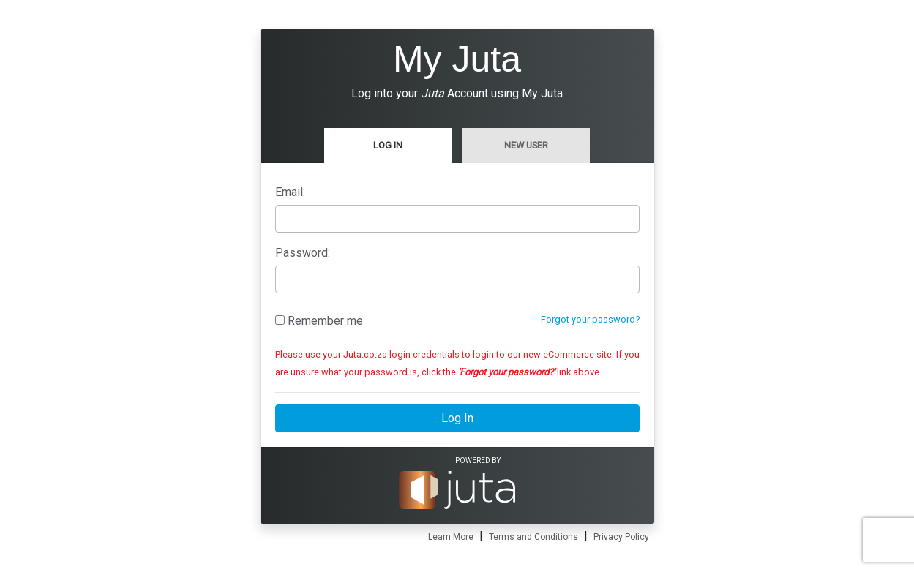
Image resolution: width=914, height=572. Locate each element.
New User (526, 145)
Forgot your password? (590, 319)
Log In (387, 145)
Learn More (450, 537)
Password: (302, 253)
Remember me (319, 321)
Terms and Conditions (533, 537)
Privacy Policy (621, 537)
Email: (290, 192)
